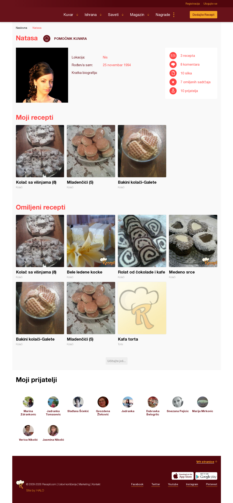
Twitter (155, 484)
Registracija (193, 3)
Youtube (173, 484)
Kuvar (68, 14)
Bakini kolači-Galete (142, 157)
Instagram (192, 484)
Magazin (137, 14)
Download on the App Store (183, 476)
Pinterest (211, 484)
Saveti (113, 14)
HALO (40, 490)
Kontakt (96, 484)
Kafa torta (142, 314)
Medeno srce (193, 247)
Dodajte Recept (204, 14)
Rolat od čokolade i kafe (142, 247)
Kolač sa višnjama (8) (40, 157)
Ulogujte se (210, 3)
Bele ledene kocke (91, 247)
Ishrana (91, 14)
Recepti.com (37, 13)
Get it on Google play (206, 476)
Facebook (137, 484)
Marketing (84, 484)
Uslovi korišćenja (67, 484)
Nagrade (163, 14)
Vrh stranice (205, 461)
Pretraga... (181, 14)
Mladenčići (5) (91, 157)
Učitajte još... (116, 361)
